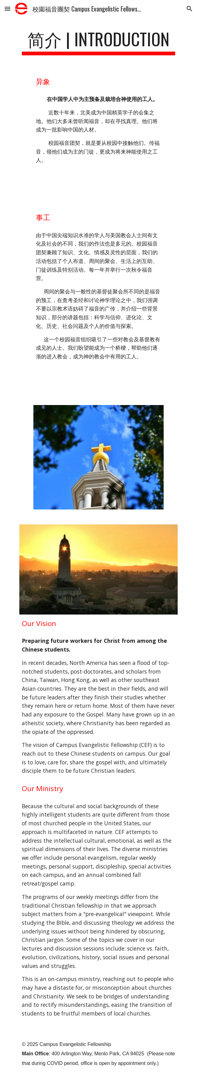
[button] (7, 8)
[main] (98, 42)
